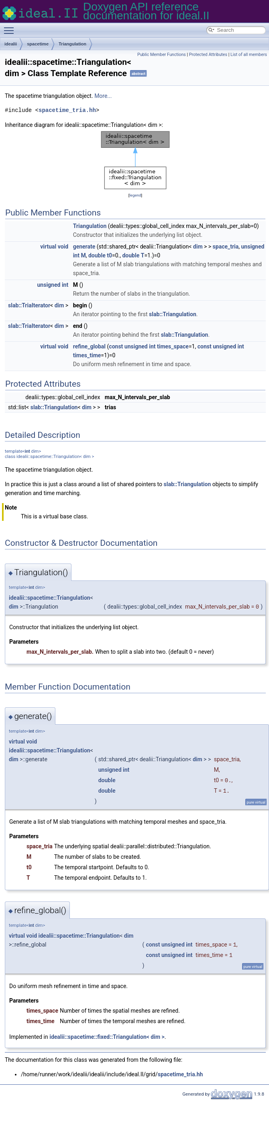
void (63, 246)
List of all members (248, 54)
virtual (48, 246)
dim (198, 246)
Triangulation (72, 43)
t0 (109, 255)
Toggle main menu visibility (11, 27)
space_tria (226, 246)
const (116, 346)
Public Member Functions (161, 54)
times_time (87, 355)
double (97, 255)
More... (103, 96)
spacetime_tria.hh (67, 110)
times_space (173, 346)
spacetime (38, 43)
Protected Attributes (208, 54)
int (76, 255)
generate (84, 246)
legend (135, 195)
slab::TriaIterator (29, 305)
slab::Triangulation (172, 314)
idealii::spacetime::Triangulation (49, 598)
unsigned (253, 246)
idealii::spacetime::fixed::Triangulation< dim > (107, 1037)
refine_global (89, 346)
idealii (10, 43)
